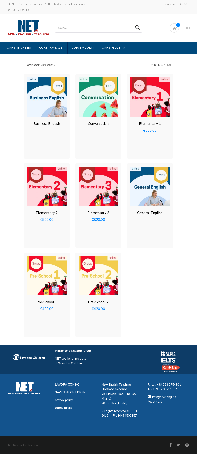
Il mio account (169, 4)
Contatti (184, 4)
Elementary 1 (150, 124)
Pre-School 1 (46, 302)
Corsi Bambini (19, 48)
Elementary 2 (47, 213)
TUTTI (170, 64)
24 (163, 64)
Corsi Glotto (113, 48)
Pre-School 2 (98, 302)
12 (159, 64)
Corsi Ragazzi (51, 48)
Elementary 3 (98, 213)
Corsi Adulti (83, 48)
